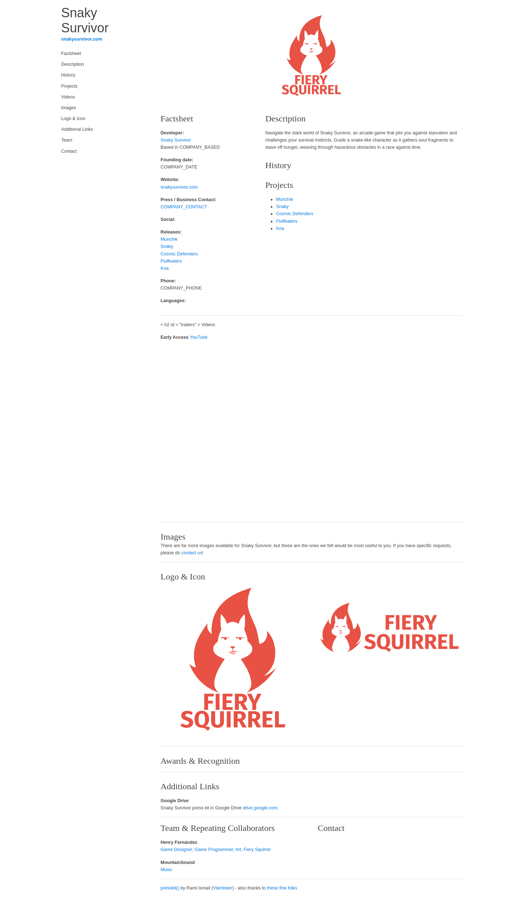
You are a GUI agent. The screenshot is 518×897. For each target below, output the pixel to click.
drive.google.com (260, 807)
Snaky (166, 246)
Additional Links (77, 129)
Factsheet (71, 53)
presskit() (169, 888)
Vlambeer (222, 888)
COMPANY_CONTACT (183, 206)
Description (72, 64)
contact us (191, 552)
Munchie (169, 239)
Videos (68, 97)
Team (66, 140)
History (68, 75)
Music (166, 869)
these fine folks (282, 888)
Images (68, 107)
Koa (164, 268)
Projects (69, 86)
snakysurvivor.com (81, 39)
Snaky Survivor (175, 140)
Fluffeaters (171, 261)
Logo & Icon (73, 118)
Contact (69, 151)
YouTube (199, 337)
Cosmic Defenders (179, 253)
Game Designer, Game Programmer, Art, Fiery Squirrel (215, 849)
